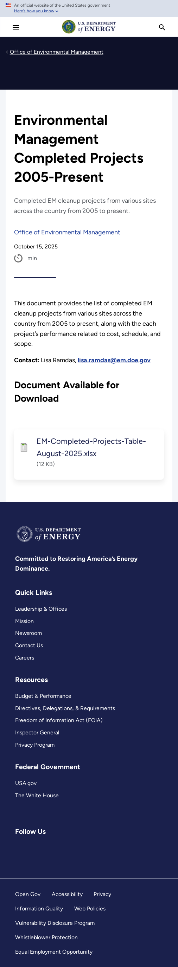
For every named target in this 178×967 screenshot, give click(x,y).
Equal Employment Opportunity (54, 951)
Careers (24, 657)
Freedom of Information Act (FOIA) (59, 720)
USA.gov (26, 783)
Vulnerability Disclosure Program (55, 923)
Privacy (102, 894)
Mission (24, 621)
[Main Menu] (16, 27)
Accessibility (67, 894)
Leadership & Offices (41, 608)
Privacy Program (35, 744)
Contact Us (29, 645)
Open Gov (27, 894)
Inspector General (37, 732)
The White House (37, 795)
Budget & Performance (43, 696)
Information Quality (39, 908)
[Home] (89, 33)
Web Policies (90, 908)
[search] (162, 27)
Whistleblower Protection (46, 937)
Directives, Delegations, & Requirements (65, 708)
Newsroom (28, 633)
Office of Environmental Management (67, 232)
